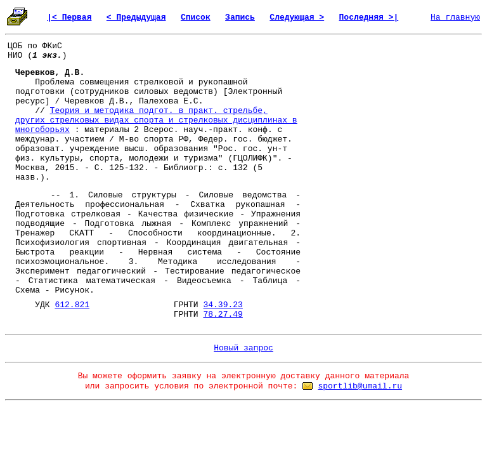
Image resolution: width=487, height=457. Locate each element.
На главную (455, 17)
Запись (240, 17)
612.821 (72, 305)
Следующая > (296, 17)
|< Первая (69, 17)
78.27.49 (222, 314)
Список (196, 17)
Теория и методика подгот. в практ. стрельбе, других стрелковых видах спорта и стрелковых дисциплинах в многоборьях (156, 120)
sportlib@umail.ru (360, 386)
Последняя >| (369, 17)
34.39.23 (222, 305)
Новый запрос (243, 348)
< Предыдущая (136, 17)
